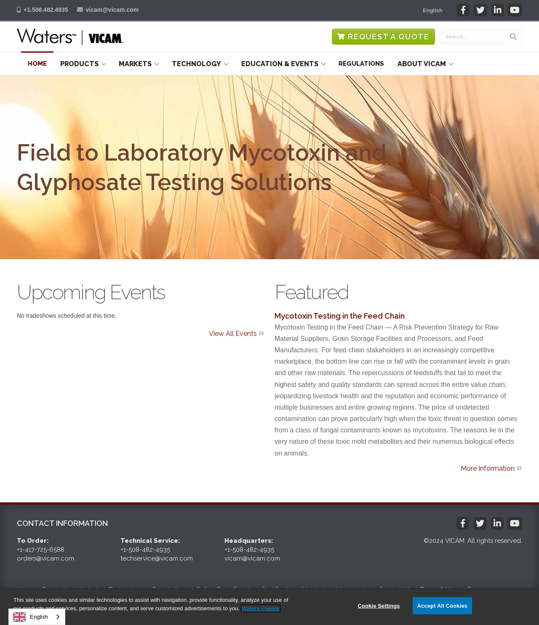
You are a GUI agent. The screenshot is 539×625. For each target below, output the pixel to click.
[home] (70, 36)
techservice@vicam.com (156, 558)
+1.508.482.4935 (46, 9)
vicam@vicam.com (112, 9)
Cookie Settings (379, 605)
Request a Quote (389, 36)
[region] (269, 606)
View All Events (236, 334)
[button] (432, 10)
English (30, 617)
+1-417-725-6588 (40, 549)
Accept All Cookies (442, 605)
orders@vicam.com (45, 558)
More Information (491, 468)
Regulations (361, 63)
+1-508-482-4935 (145, 549)
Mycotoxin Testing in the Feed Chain (340, 315)
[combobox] (36, 617)
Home (37, 63)
